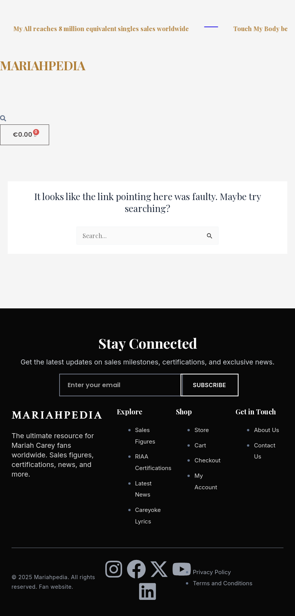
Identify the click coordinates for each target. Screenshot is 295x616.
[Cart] (24, 134)
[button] (147, 97)
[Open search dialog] (3, 118)
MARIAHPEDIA (42, 65)
